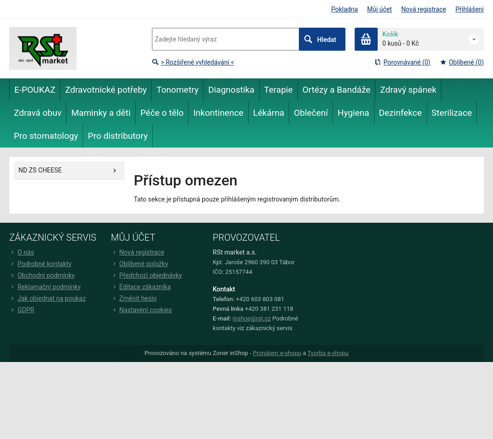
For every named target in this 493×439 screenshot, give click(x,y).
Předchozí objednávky (146, 275)
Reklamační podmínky (45, 287)
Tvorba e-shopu (327, 353)
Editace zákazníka (141, 287)
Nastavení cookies (141, 310)
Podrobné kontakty (40, 263)
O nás (21, 252)
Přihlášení (469, 9)
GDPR (21, 310)
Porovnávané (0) (402, 62)
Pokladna (344, 9)
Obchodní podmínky (42, 275)
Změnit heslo (134, 298)
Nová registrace (423, 9)
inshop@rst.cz (252, 318)
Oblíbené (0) (462, 62)
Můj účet (379, 9)
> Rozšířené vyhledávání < (193, 62)
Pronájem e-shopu (277, 353)
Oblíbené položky (139, 263)
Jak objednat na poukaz (47, 298)
